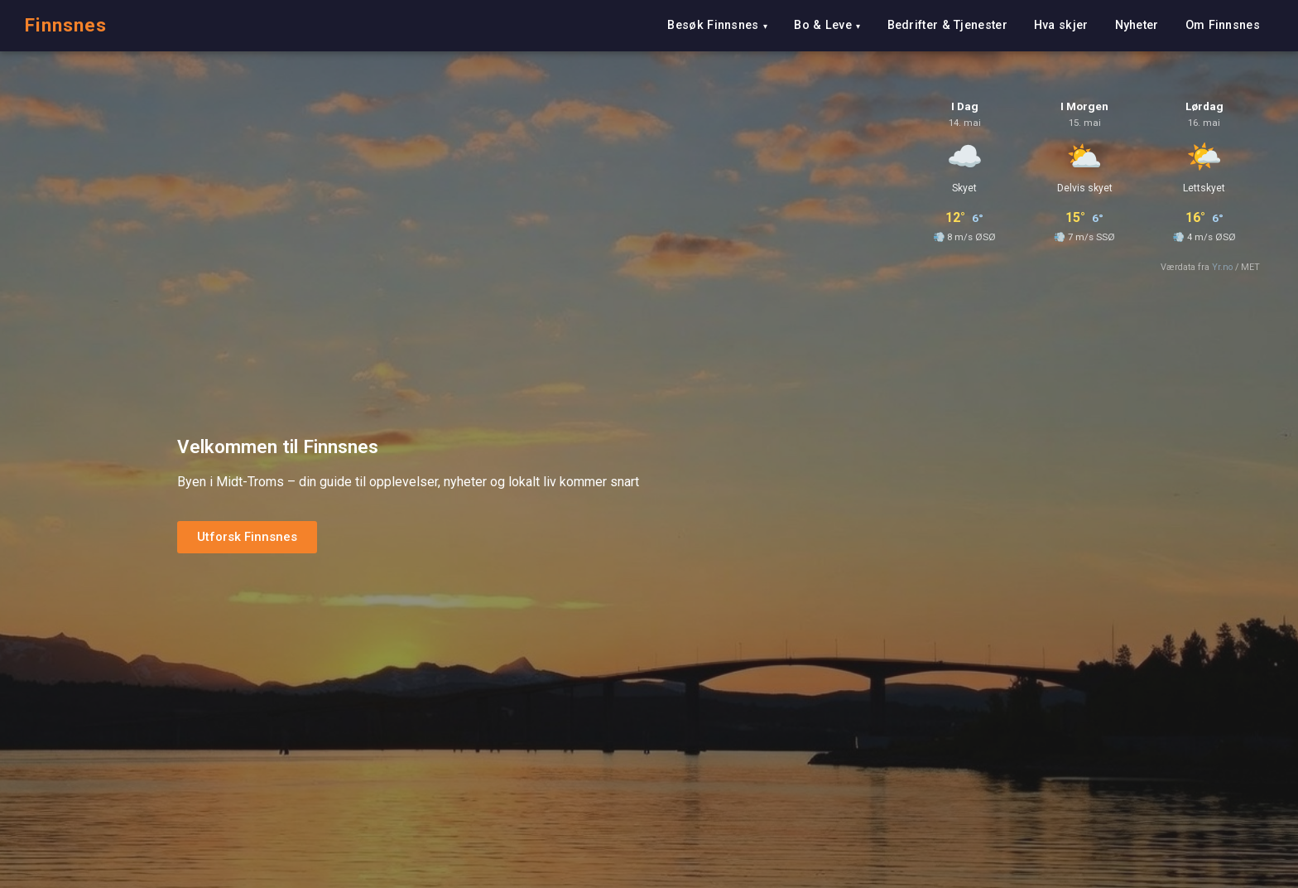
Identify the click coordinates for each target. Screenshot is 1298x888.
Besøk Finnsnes (712, 25)
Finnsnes (66, 25)
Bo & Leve (823, 25)
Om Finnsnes (1222, 25)
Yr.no (1222, 267)
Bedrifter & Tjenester (947, 25)
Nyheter (1137, 25)
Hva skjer (1061, 25)
